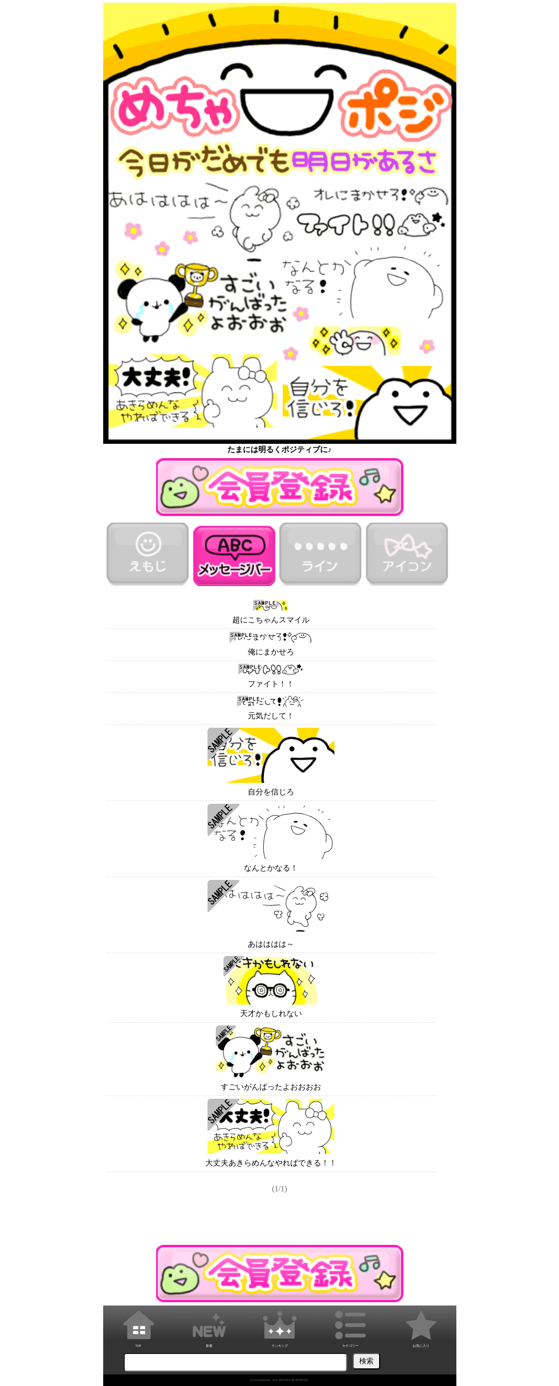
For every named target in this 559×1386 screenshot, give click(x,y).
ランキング (279, 1327)
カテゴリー (350, 1327)
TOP (138, 1327)
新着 (209, 1327)
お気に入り (421, 1327)
